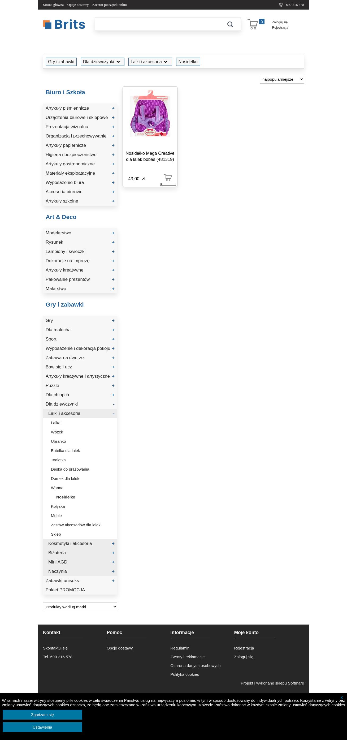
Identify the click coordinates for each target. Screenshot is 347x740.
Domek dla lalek (65, 478)
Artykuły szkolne (80, 201)
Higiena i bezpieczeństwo (80, 154)
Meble (56, 515)
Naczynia (81, 571)
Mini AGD (81, 562)
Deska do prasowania (70, 469)
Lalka (55, 422)
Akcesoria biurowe (80, 191)
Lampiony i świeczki (80, 251)
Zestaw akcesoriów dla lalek (76, 525)
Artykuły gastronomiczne (80, 164)
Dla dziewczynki (102, 61)
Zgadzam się (42, 714)
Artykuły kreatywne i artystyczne (80, 376)
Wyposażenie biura (80, 182)
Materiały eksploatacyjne (80, 173)
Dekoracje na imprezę (80, 260)
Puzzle (80, 385)
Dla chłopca (80, 394)
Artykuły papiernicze (80, 145)
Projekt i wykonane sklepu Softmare (272, 683)
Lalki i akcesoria (150, 61)
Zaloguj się (280, 22)
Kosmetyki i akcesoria (81, 543)
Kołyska (58, 506)
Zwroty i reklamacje (187, 657)
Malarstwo (80, 288)
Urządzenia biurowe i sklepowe (80, 117)
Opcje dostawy (78, 5)
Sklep (56, 534)
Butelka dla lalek (65, 450)
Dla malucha (80, 329)
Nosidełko (188, 61)
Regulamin (179, 648)
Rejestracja (280, 27)
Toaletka (58, 460)
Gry (80, 320)
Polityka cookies (184, 674)
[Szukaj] (157, 24)
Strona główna (53, 5)
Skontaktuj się (55, 648)
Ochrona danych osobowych (195, 665)
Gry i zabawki (61, 61)
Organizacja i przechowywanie (80, 136)
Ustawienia (42, 727)
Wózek (57, 432)
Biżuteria (81, 552)
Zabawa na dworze (80, 357)
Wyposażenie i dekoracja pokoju (80, 348)
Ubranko (58, 441)
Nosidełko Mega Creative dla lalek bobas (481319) (149, 156)
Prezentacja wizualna (80, 126)
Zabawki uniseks (80, 580)
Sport (80, 339)
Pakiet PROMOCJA (65, 589)
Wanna (57, 487)
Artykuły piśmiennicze (80, 108)
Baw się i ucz (80, 367)
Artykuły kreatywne (80, 270)
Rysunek (80, 242)
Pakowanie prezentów (80, 279)
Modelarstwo (80, 233)
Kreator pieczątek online (110, 5)
